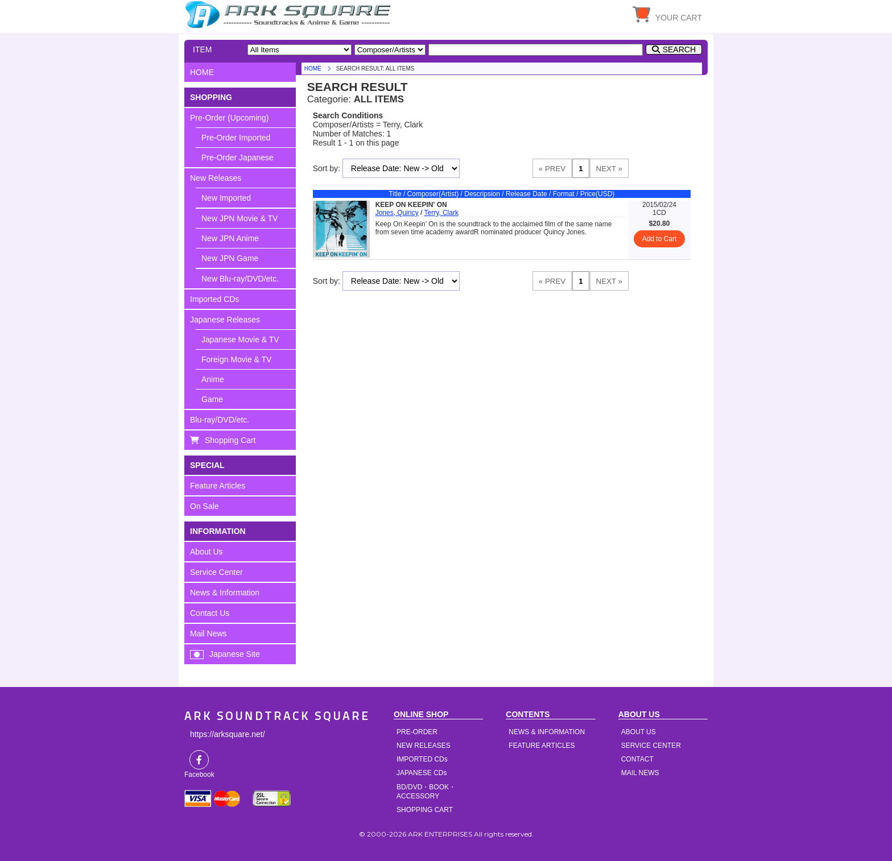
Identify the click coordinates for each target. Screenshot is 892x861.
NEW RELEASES (424, 746)
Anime (212, 379)
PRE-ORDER (417, 732)
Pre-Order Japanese (237, 157)
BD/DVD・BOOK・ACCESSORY (426, 791)
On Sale (204, 506)
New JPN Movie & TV (239, 218)
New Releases (215, 178)
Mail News (208, 633)
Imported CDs (214, 299)
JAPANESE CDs (422, 773)
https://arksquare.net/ (227, 734)
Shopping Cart (230, 440)
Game (212, 399)
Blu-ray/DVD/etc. (219, 419)
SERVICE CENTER (651, 746)
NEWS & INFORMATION (547, 732)
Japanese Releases (225, 319)
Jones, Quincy (397, 213)
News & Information (224, 592)
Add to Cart (659, 239)
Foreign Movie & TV (236, 359)
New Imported (226, 197)
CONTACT (637, 759)
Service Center (216, 572)
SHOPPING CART (425, 810)
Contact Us (209, 613)
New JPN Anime (230, 238)
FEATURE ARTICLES (542, 746)
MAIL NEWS (640, 773)
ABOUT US (638, 732)
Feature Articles (217, 485)
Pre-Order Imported (235, 137)
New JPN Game (229, 258)
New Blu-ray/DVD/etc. (240, 278)
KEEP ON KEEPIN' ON (411, 205)
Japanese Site (234, 654)
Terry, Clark (441, 213)
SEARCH (679, 49)
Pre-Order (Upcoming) (229, 117)
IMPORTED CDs (422, 759)
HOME (289, 14)
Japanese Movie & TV (240, 339)
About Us (206, 551)
